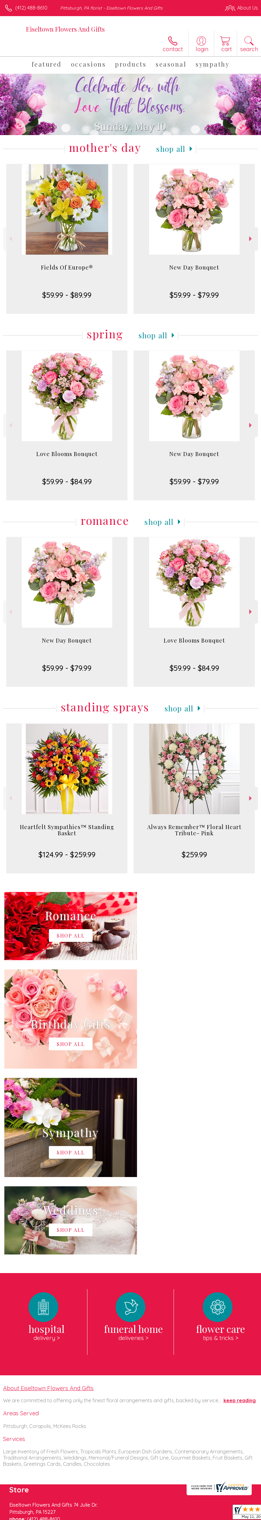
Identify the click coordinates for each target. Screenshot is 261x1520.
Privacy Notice (60, 1517)
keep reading (239, 1214)
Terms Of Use (23, 1517)
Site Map (142, 1517)
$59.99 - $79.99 (194, 295)
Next (251, 238)
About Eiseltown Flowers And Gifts (48, 1202)
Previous (9, 238)
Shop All (170, 149)
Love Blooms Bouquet (67, 454)
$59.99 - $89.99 (66, 295)
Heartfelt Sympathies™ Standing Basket (67, 830)
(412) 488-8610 (31, 8)
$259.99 (194, 854)
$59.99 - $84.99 (67, 481)
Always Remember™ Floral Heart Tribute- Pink (194, 830)
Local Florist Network (104, 1517)
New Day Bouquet (194, 267)
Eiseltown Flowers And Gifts (65, 29)
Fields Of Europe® (67, 267)
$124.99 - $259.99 (66, 854)
